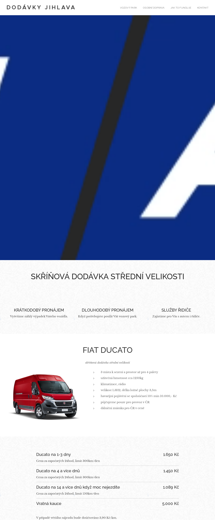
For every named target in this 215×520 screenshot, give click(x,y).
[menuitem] (130, 7)
